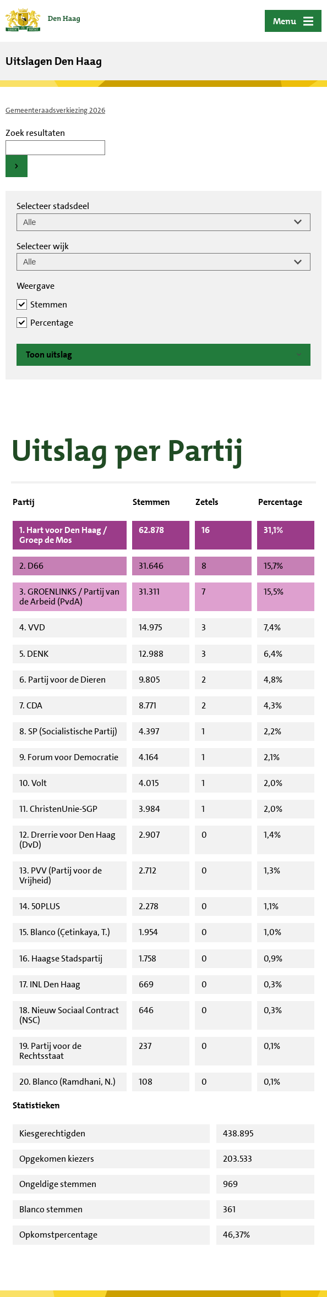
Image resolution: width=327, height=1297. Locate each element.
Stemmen (48, 304)
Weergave (35, 286)
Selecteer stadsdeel (53, 206)
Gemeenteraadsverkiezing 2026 (55, 110)
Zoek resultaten (35, 133)
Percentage (51, 322)
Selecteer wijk (43, 246)
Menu (284, 21)
